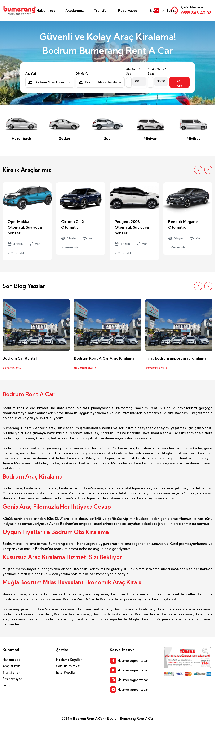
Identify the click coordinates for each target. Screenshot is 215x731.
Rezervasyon (128, 10)
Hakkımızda (46, 10)
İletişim (172, 10)
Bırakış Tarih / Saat (157, 71)
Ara (179, 84)
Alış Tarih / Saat (133, 71)
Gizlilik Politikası (68, 666)
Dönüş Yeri (83, 73)
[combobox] (49, 82)
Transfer (101, 10)
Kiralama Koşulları (69, 660)
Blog (153, 10)
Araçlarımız (74, 10)
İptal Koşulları (66, 672)
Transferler (11, 672)
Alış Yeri (30, 73)
